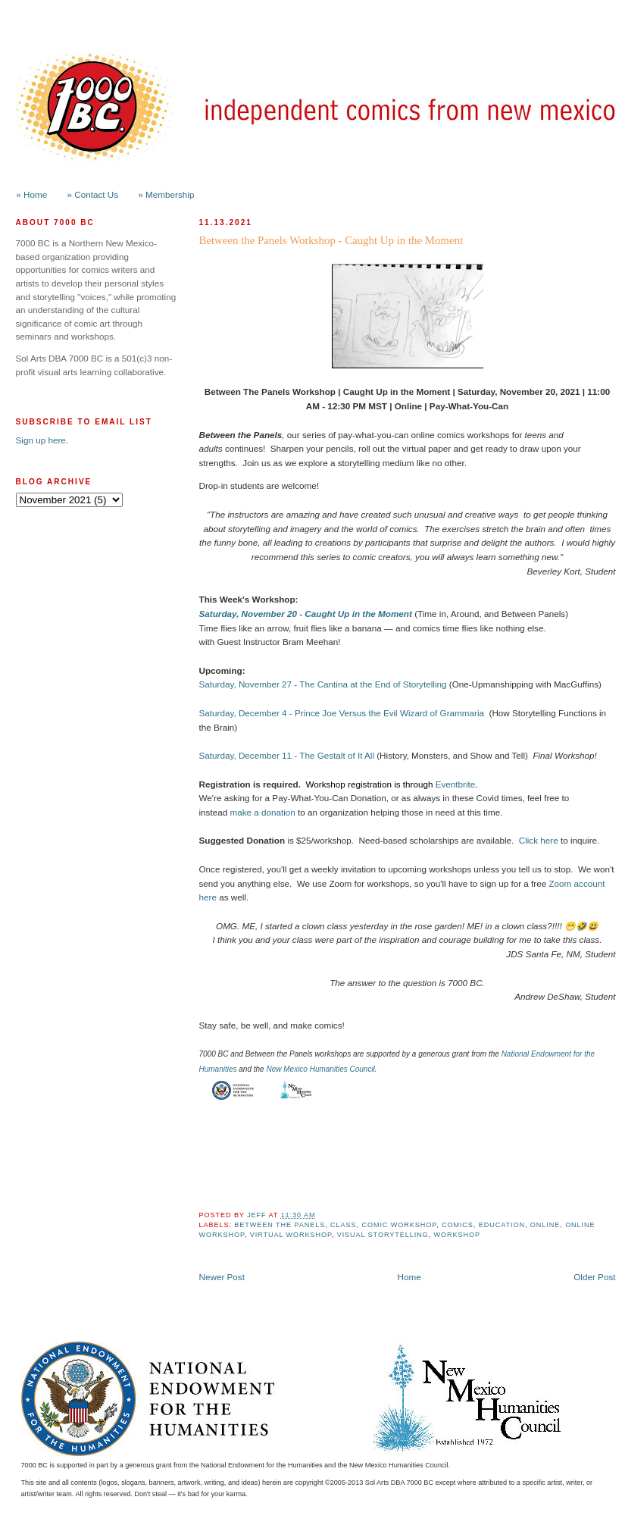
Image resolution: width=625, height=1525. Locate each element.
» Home (31, 194)
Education (502, 1225)
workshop (457, 1234)
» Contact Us (93, 194)
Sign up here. (42, 440)
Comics (457, 1225)
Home (409, 1277)
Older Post (594, 1277)
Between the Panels (279, 1225)
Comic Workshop (398, 1225)
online (545, 1225)
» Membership (166, 194)
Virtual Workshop (291, 1234)
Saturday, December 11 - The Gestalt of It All (286, 755)
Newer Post (222, 1277)
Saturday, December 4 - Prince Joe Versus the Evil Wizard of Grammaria (342, 713)
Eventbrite (456, 784)
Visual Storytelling (383, 1234)
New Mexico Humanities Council (320, 1069)
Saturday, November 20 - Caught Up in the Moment (305, 613)
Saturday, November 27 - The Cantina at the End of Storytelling (323, 684)
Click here (538, 840)
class (343, 1225)
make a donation (262, 812)
